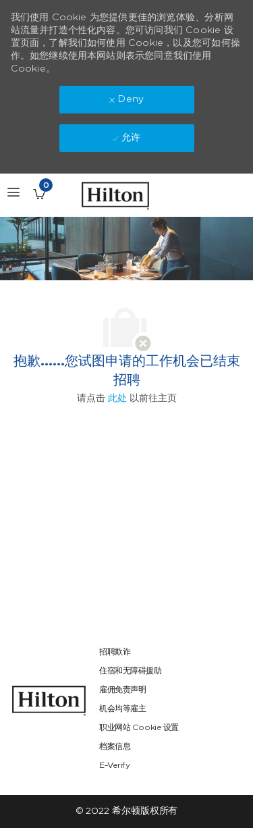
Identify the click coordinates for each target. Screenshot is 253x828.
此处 (117, 398)
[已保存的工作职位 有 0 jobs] (39, 194)
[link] (49, 700)
